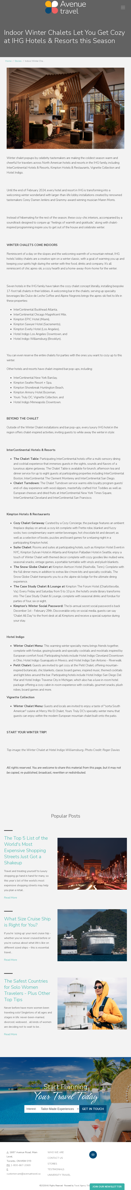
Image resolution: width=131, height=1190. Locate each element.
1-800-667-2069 (20, 1165)
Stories (18, 61)
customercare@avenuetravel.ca (23, 1173)
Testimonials (56, 1169)
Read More (10, 898)
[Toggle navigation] (123, 7)
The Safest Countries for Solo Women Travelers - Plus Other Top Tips (27, 990)
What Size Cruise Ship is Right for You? (27, 922)
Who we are (56, 1152)
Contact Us (55, 1158)
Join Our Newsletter (107, 1186)
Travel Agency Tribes (82, 1185)
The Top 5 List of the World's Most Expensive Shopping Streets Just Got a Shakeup (26, 850)
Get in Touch (93, 1109)
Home (8, 61)
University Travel (59, 1175)
